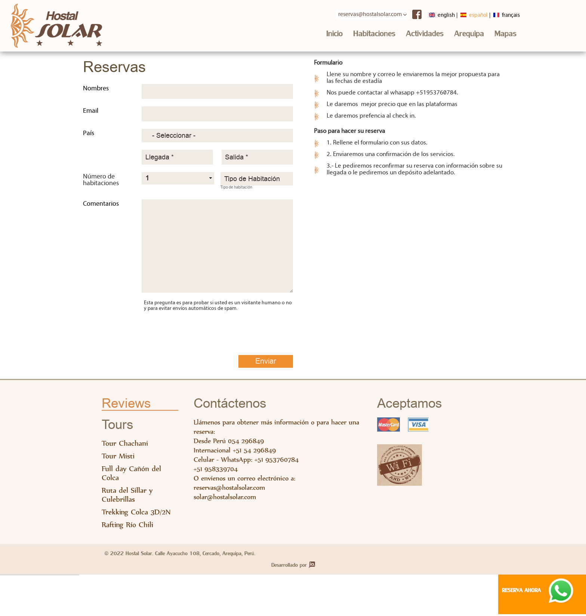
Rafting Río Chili (127, 526)
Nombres (96, 90)
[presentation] (200, 329)
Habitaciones (374, 34)
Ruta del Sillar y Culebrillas (127, 497)
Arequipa (469, 34)
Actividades (425, 34)
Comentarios (101, 205)
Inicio (334, 34)
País (88, 135)
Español (467, 15)
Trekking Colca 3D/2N (136, 514)
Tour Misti (118, 458)
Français (502, 15)
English (432, 15)
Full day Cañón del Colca (131, 475)
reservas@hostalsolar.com (229, 489)
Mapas (505, 34)
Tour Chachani (125, 445)
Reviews (126, 406)
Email (90, 112)
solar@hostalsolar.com (225, 498)
